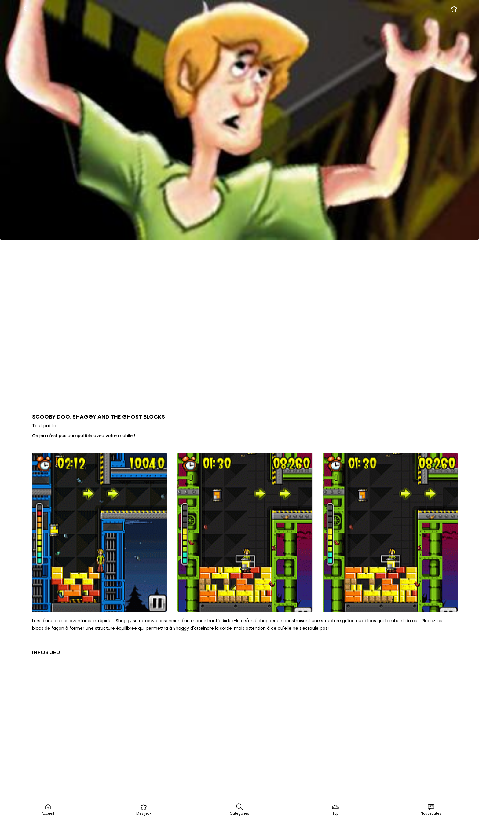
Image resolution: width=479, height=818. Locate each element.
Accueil (48, 809)
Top (335, 809)
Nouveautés (431, 809)
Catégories (239, 809)
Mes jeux (143, 809)
